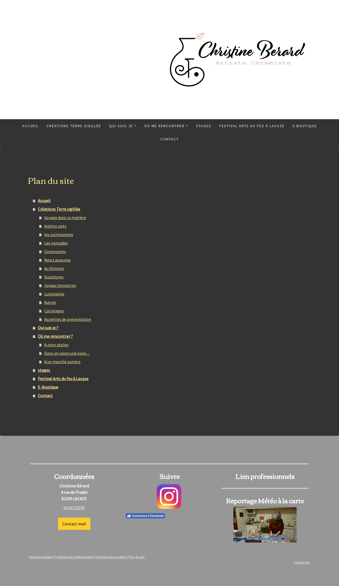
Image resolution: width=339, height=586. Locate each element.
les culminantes (58, 234)
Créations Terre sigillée (74, 125)
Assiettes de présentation (67, 319)
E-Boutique (305, 125)
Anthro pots (55, 226)
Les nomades (56, 243)
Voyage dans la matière (65, 217)
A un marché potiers (62, 361)
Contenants (55, 251)
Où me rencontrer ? (166, 125)
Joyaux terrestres (60, 285)
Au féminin (54, 268)
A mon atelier (56, 344)
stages (203, 125)
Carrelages (54, 310)
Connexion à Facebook (145, 516)
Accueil (30, 125)
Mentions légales (41, 557)
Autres (50, 302)
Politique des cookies (111, 557)
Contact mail (74, 523)
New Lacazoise (57, 260)
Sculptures (54, 276)
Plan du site (136, 557)
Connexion (302, 562)
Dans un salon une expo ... (67, 353)
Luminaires (54, 293)
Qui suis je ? (122, 125)
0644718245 (74, 507)
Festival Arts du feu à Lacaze (252, 125)
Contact (169, 139)
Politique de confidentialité (74, 557)
